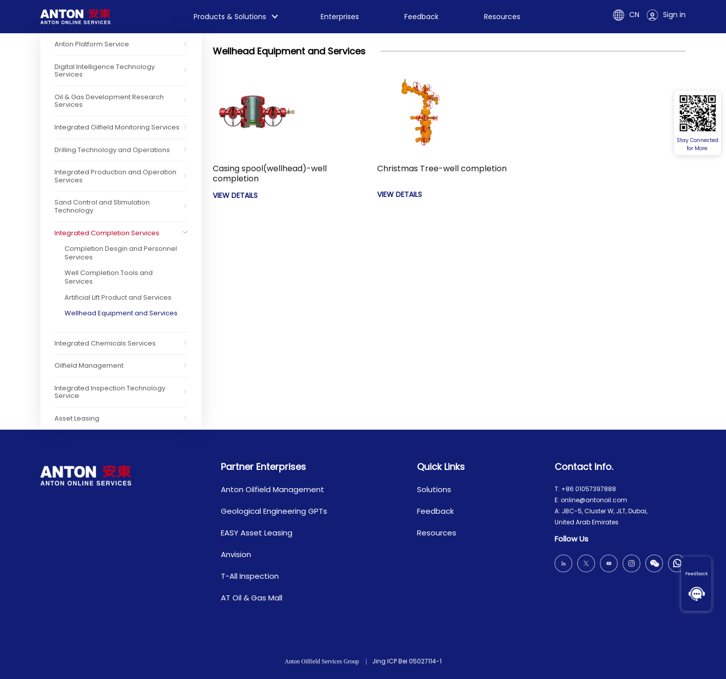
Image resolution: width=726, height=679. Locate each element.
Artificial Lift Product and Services (118, 297)
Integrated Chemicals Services (105, 343)
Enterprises (340, 17)
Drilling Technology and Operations (112, 150)
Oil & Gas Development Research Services (109, 101)
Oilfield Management (89, 365)
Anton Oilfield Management (272, 489)
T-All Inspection (250, 576)
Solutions (434, 489)
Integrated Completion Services (106, 233)
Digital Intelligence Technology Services (104, 71)
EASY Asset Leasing (256, 532)
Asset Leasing (76, 418)
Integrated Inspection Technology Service (109, 392)
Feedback (696, 574)
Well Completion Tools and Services (109, 277)
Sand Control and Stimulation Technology (102, 206)
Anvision (236, 554)
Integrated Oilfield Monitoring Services (116, 127)
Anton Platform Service (91, 44)
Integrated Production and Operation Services (115, 176)
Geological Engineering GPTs (274, 511)
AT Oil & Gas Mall (251, 597)
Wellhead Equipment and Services (121, 313)
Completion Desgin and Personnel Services (121, 253)
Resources (502, 17)
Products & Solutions (230, 17)
